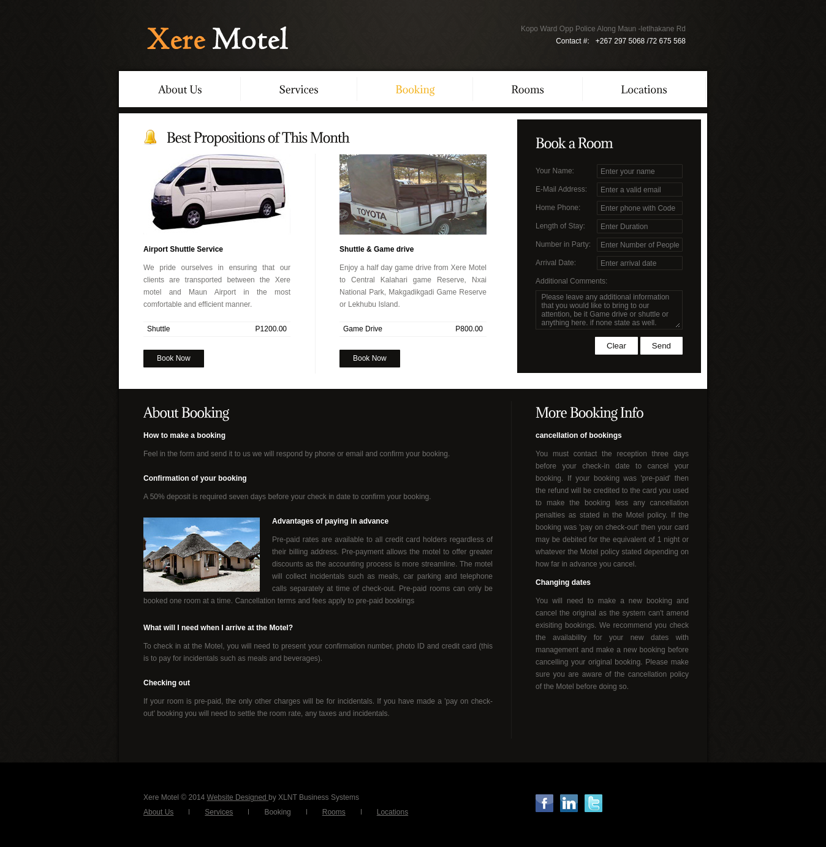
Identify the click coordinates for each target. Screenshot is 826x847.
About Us (158, 812)
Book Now (174, 358)
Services (219, 812)
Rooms (334, 812)
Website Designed (238, 797)
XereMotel (215, 38)
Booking (277, 812)
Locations (392, 812)
